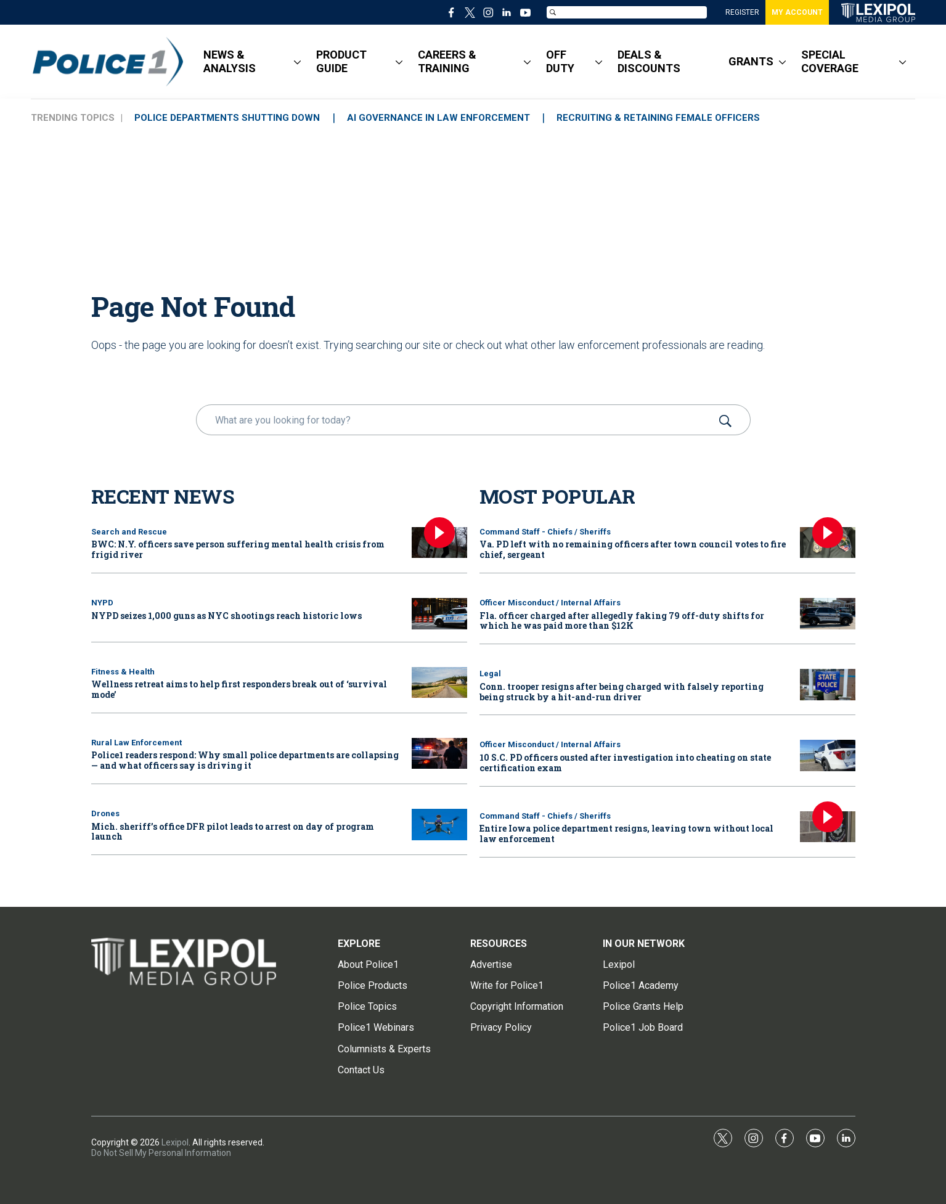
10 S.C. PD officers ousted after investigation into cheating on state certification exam (625, 762)
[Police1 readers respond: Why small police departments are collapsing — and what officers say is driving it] (439, 753)
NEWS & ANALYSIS (229, 61)
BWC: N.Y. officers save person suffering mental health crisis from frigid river (238, 549)
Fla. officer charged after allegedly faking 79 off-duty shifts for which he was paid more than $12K (621, 621)
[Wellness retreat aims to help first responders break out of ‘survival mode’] (439, 682)
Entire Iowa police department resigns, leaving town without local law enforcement (626, 833)
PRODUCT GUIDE (341, 61)
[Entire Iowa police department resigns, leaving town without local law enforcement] (827, 827)
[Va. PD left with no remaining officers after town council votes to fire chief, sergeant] (827, 543)
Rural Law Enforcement (136, 742)
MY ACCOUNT (797, 12)
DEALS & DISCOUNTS (649, 61)
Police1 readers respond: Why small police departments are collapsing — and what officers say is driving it (245, 760)
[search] (456, 419)
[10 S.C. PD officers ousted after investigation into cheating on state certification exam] (827, 755)
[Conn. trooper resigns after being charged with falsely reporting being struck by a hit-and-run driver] (827, 684)
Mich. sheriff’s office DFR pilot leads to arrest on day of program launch (232, 832)
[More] (297, 62)
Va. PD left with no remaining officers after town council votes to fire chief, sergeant (632, 549)
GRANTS (750, 61)
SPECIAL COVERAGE (829, 61)
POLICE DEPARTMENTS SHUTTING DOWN (227, 117)
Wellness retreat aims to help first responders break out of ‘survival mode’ (239, 689)
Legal (490, 673)
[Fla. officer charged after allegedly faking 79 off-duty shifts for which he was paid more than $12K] (827, 613)
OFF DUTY (560, 61)
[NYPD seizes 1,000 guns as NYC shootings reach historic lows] (439, 613)
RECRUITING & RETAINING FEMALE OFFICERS (660, 117)
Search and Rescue (129, 531)
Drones (105, 813)
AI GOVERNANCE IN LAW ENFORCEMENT (439, 117)
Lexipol (175, 1142)
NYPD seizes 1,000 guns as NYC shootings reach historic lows (226, 615)
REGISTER (742, 12)
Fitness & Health (123, 671)
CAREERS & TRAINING (447, 61)
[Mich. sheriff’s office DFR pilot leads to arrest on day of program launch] (439, 824)
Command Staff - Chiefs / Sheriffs (545, 531)
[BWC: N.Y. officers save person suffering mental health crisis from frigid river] (439, 543)
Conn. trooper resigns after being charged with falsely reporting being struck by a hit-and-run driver (621, 692)
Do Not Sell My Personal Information (161, 1153)
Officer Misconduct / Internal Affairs (550, 602)
